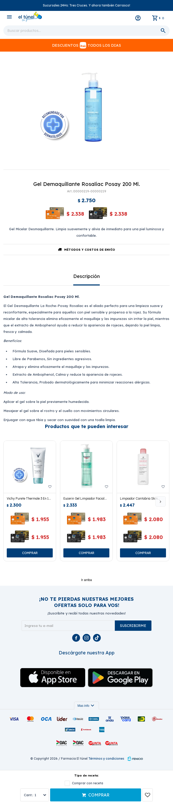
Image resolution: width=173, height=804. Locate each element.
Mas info (86, 705)
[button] (160, 501)
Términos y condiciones (106, 758)
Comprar (98, 795)
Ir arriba (86, 580)
